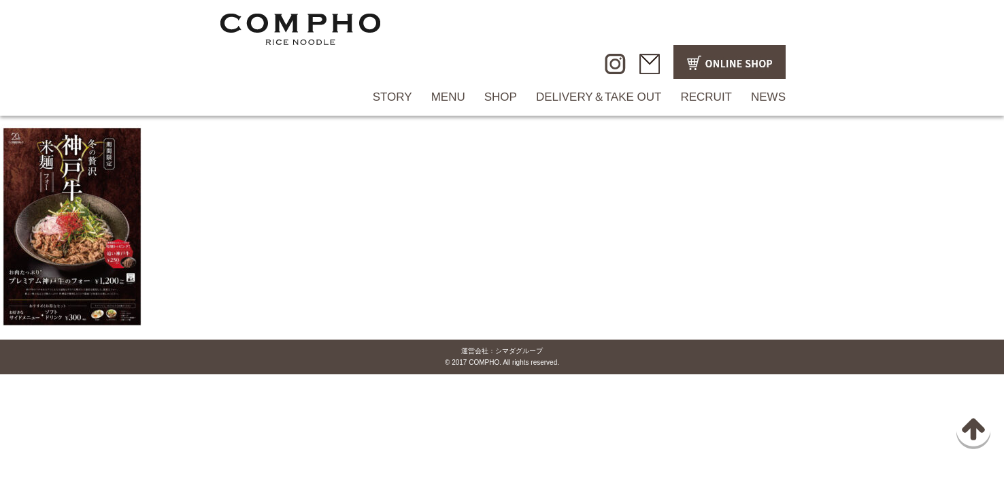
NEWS (768, 97)
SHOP (500, 97)
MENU (448, 97)
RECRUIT (706, 97)
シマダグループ (519, 351)
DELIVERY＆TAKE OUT (599, 97)
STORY (392, 97)
